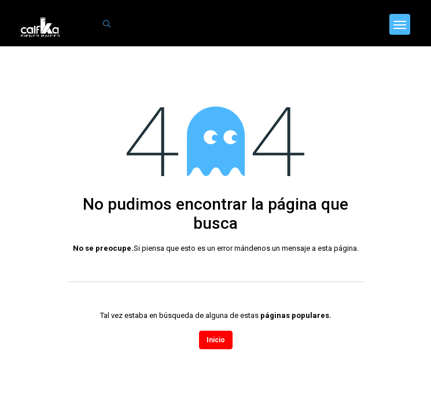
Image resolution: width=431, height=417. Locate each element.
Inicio (216, 340)
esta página (337, 248)
